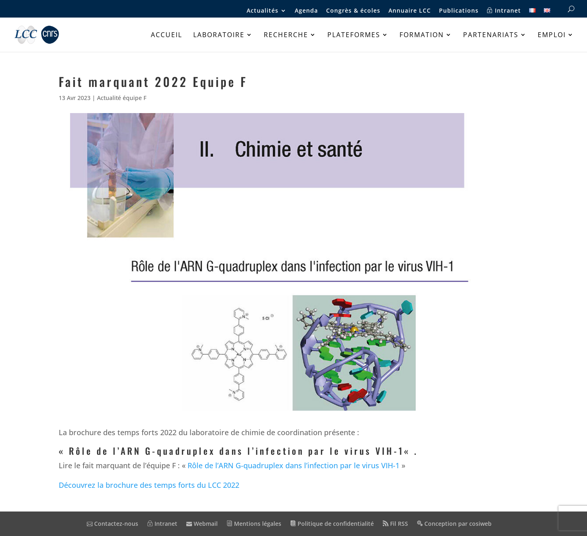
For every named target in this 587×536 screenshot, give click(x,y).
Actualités (262, 11)
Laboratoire (219, 35)
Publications (459, 11)
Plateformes (353, 35)
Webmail (202, 523)
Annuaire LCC (409, 11)
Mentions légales (254, 523)
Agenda (306, 11)
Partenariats (491, 35)
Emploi (552, 35)
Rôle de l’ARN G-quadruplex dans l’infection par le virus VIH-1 (236, 450)
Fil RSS (395, 523)
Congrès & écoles (353, 11)
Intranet (504, 10)
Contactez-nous (112, 523)
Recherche (286, 35)
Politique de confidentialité (332, 523)
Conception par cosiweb (454, 523)
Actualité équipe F (121, 98)
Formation (421, 35)
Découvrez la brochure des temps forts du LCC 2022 (149, 485)
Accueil (166, 35)
